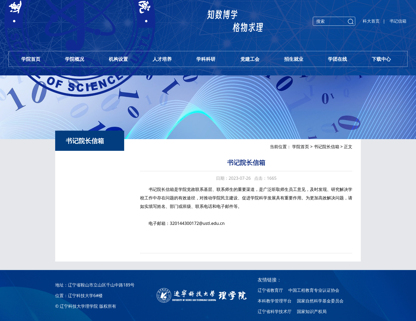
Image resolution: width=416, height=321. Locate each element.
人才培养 (162, 59)
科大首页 (371, 21)
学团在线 (337, 59)
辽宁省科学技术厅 (275, 311)
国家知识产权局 (312, 311)
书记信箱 (397, 21)
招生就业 (293, 59)
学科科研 (205, 59)
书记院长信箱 (326, 146)
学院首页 (30, 59)
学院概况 (74, 59)
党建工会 (249, 59)
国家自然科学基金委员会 (320, 301)
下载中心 (381, 59)
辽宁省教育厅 (270, 290)
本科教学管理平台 (275, 301)
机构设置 (118, 59)
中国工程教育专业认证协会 (313, 290)
